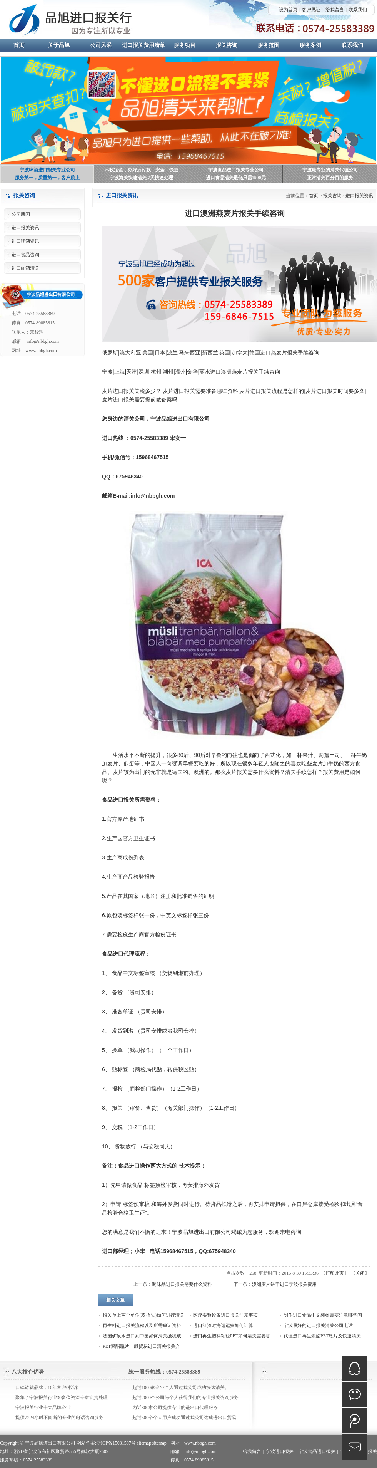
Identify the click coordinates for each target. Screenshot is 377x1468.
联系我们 (358, 9)
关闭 (360, 1273)
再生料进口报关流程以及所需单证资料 (142, 1325)
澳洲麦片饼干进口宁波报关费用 (284, 1284)
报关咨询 (332, 195)
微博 (354, 1420)
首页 (313, 195)
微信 (354, 1394)
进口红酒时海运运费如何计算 (223, 1325)
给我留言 (334, 9)
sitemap (144, 1443)
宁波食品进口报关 (317, 1451)
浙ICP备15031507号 (116, 1443)
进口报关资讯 (359, 195)
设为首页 (288, 9)
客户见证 (311, 9)
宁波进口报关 (280, 1451)
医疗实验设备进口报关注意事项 (225, 1315)
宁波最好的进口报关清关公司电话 (318, 1325)
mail (354, 1447)
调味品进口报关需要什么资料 (182, 1284)
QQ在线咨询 (354, 1368)
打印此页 (334, 1273)
